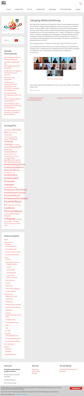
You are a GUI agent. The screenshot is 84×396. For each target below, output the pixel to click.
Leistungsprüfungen (12, 322)
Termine (8, 259)
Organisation (19, 9)
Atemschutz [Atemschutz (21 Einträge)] (8, 135)
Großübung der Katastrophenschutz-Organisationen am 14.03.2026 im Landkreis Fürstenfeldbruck (11, 86)
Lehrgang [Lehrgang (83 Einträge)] (9, 218)
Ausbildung (9, 302)
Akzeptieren (76, 388)
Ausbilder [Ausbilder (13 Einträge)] (6, 139)
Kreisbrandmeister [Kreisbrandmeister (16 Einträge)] (9, 172)
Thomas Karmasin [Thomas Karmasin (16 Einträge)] (15, 223)
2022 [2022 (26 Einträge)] (10, 130)
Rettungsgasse (11, 272)
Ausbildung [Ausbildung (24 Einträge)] (13, 139)
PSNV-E (7, 325)
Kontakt (7, 283)
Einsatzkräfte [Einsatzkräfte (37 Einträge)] (16, 147)
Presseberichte (36, 90)
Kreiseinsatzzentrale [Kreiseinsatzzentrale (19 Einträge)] (10, 187)
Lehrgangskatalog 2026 (13, 338)
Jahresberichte (10, 280)
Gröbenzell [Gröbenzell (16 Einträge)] (12, 154)
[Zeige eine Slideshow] (55, 79)
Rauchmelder (11, 270)
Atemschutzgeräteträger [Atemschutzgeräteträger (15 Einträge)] (10, 137)
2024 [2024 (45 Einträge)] (19, 130)
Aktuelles (8, 351)
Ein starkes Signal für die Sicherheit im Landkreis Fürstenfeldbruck (12, 112)
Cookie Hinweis (21, 394)
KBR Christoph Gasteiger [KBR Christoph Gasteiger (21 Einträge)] (12, 162)
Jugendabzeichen (10, 354)
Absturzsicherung (11, 296)
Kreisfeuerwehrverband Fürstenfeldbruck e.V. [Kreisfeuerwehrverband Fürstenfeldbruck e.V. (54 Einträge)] (16, 201)
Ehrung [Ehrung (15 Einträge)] (17, 144)
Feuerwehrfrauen (65, 9)
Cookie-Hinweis (10, 291)
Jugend (77, 9)
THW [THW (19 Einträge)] (5, 225)
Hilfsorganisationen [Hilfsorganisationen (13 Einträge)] (8, 156)
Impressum (9, 286)
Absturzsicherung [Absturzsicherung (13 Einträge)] (12, 132)
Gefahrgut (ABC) (10, 320)
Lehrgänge (52, 9)
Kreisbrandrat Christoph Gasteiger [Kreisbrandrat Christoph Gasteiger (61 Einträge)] (11, 181)
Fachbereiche (40, 9)
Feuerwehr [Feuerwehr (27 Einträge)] (8, 150)
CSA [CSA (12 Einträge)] (14, 144)
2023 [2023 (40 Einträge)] (14, 130)
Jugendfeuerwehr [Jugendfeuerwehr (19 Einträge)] (9, 160)
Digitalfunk (9, 310)
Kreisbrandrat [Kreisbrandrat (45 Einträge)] (10, 175)
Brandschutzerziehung (12, 307)
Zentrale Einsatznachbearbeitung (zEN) (13, 315)
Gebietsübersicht (10, 249)
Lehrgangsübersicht (11, 335)
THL (6, 328)
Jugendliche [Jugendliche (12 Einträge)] (18, 160)
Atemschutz (9, 299)
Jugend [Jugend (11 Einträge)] (5, 158)
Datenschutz (36, 371)
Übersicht (8, 349)
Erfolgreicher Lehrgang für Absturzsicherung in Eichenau (12, 73)
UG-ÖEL (8, 331)
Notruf (9, 267)
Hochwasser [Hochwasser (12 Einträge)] (16, 156)
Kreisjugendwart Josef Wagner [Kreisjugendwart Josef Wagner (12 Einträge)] (14, 205)
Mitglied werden (12, 264)
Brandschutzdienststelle (13, 304)
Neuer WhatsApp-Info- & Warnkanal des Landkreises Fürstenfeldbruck (13, 105)
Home (9, 9)
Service (29, 9)
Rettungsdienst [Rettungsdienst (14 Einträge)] (8, 221)
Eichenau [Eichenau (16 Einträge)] (6, 147)
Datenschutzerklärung (12, 288)
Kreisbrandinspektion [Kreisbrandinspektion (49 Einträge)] (14, 164)
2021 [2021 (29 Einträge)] (6, 130)
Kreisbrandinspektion (12, 255)
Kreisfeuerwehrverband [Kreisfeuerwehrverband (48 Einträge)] (15, 189)
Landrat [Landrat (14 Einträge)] (6, 214)
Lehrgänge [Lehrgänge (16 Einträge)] (19, 219)
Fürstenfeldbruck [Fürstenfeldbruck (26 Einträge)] (10, 152)
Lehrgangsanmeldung (12, 341)
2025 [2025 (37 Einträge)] (6, 132)
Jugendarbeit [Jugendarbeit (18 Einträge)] (11, 158)
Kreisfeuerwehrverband (13, 252)
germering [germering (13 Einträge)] (6, 154)
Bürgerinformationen (12, 262)
